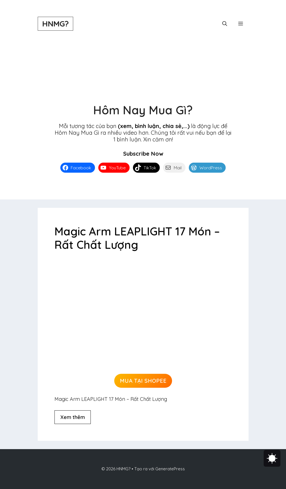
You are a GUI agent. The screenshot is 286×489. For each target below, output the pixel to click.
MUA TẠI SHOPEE (143, 380)
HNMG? (55, 23)
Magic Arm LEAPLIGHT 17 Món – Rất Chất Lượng (137, 238)
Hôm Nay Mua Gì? (143, 110)
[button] (225, 24)
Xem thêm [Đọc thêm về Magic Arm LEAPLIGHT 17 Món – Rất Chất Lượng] (72, 417)
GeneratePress (170, 468)
